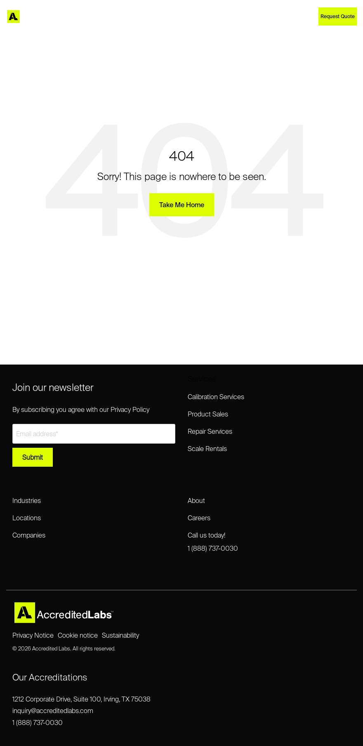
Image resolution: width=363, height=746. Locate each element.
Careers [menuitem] (199, 517)
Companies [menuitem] (28, 535)
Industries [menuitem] (26, 500)
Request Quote (338, 16)
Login (262, 16)
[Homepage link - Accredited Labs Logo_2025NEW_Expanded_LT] (64, 620)
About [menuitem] (196, 500)
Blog (213, 16)
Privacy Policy (130, 409)
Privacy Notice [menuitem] (33, 635)
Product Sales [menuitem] (208, 414)
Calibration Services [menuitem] (216, 396)
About (226, 16)
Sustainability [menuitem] (120, 635)
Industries (140, 16)
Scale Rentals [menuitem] (207, 448)
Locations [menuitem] (26, 517)
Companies (166, 16)
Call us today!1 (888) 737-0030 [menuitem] (213, 541)
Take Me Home (181, 204)
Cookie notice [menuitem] (78, 635)
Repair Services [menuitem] (210, 431)
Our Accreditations (49, 677)
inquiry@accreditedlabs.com (52, 710)
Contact (243, 16)
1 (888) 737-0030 (37, 722)
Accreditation (193, 16)
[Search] (311, 16)
